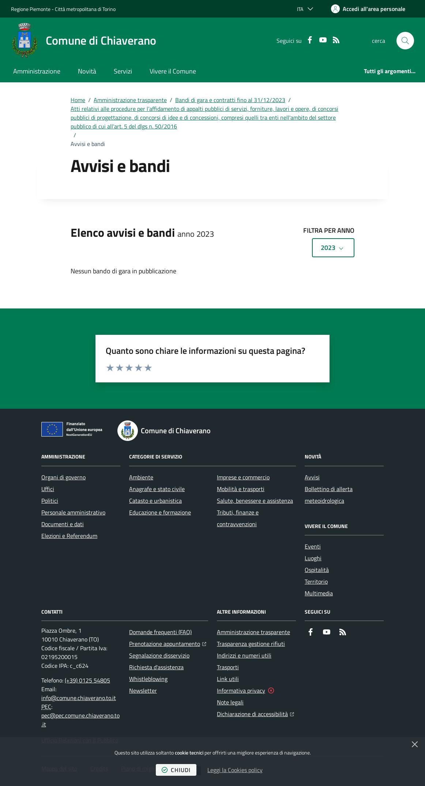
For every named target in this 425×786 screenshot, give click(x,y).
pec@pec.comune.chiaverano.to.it (80, 720)
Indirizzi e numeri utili (244, 655)
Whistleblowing (148, 678)
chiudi (176, 770)
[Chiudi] (414, 744)
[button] (405, 40)
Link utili (228, 678)
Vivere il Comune (173, 71)
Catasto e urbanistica (155, 500)
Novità (87, 71)
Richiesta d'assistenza (156, 667)
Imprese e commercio (243, 477)
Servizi (123, 71)
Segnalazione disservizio (159, 655)
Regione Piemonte (30, 9)
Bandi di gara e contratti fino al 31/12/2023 (230, 100)
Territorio (316, 581)
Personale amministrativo (73, 512)
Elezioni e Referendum (69, 535)
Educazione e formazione (160, 512)
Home (78, 100)
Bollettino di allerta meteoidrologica (329, 494)
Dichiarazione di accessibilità (255, 713)
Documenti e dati (62, 524)
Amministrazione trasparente (130, 100)
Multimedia (319, 593)
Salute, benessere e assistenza (255, 500)
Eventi (313, 546)
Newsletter (143, 690)
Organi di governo (63, 477)
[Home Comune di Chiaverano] (83, 40)
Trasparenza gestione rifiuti (251, 643)
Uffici (47, 488)
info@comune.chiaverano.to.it (78, 697)
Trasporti (228, 667)
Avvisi (312, 477)
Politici (49, 500)
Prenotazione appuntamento (167, 643)
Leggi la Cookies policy (235, 770)
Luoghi (313, 558)
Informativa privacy (241, 690)
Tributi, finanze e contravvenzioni (238, 518)
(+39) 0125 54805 (87, 680)
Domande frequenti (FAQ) (160, 632)
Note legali (230, 702)
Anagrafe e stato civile (157, 488)
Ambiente (141, 477)
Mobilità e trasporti (240, 488)
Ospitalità (317, 569)
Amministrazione (36, 71)
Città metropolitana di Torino (85, 9)
